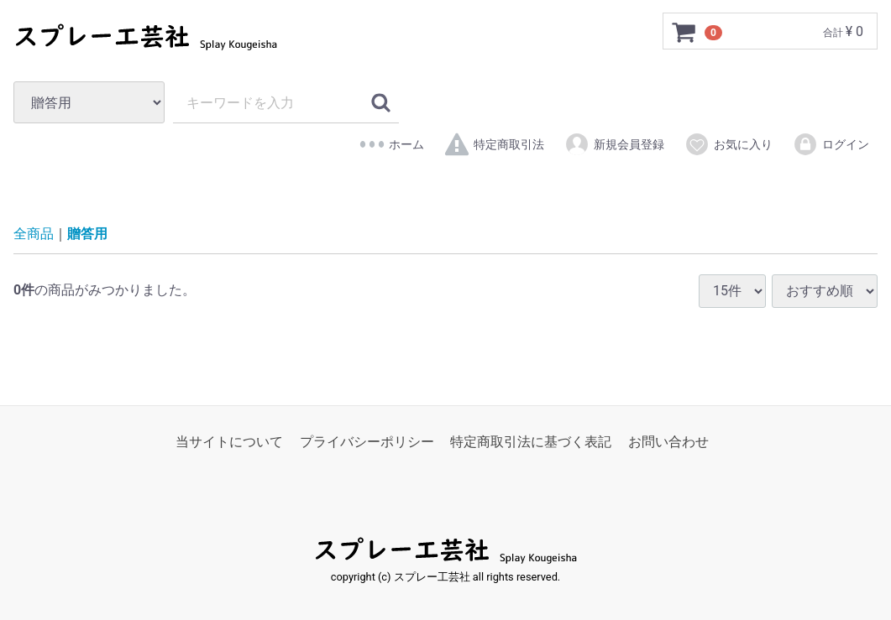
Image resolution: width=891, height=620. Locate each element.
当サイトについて (229, 442)
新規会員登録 (614, 144)
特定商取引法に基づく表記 (530, 442)
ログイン (831, 144)
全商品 (33, 234)
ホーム (391, 144)
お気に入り (728, 144)
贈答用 (87, 234)
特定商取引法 (494, 144)
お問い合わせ (668, 442)
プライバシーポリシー (367, 442)
